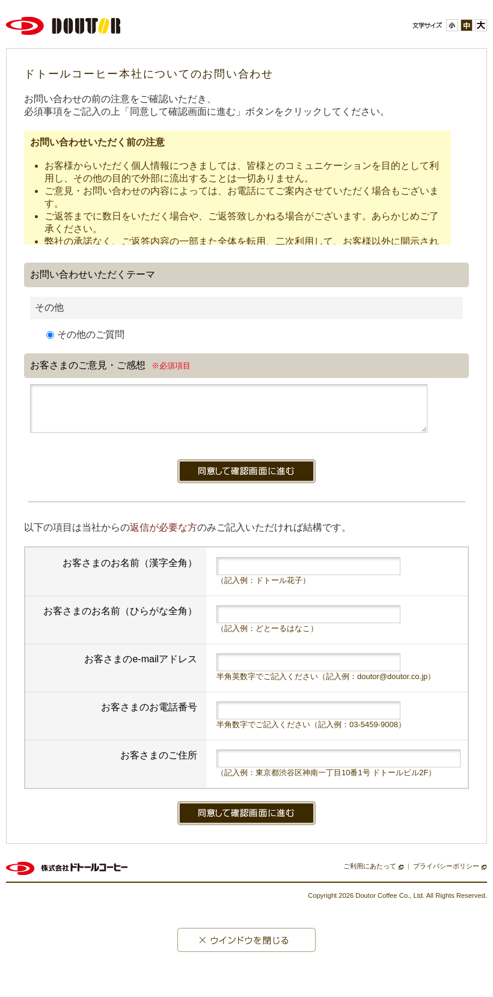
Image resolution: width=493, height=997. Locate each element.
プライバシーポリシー (446, 875)
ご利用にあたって (369, 875)
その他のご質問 (85, 334)
